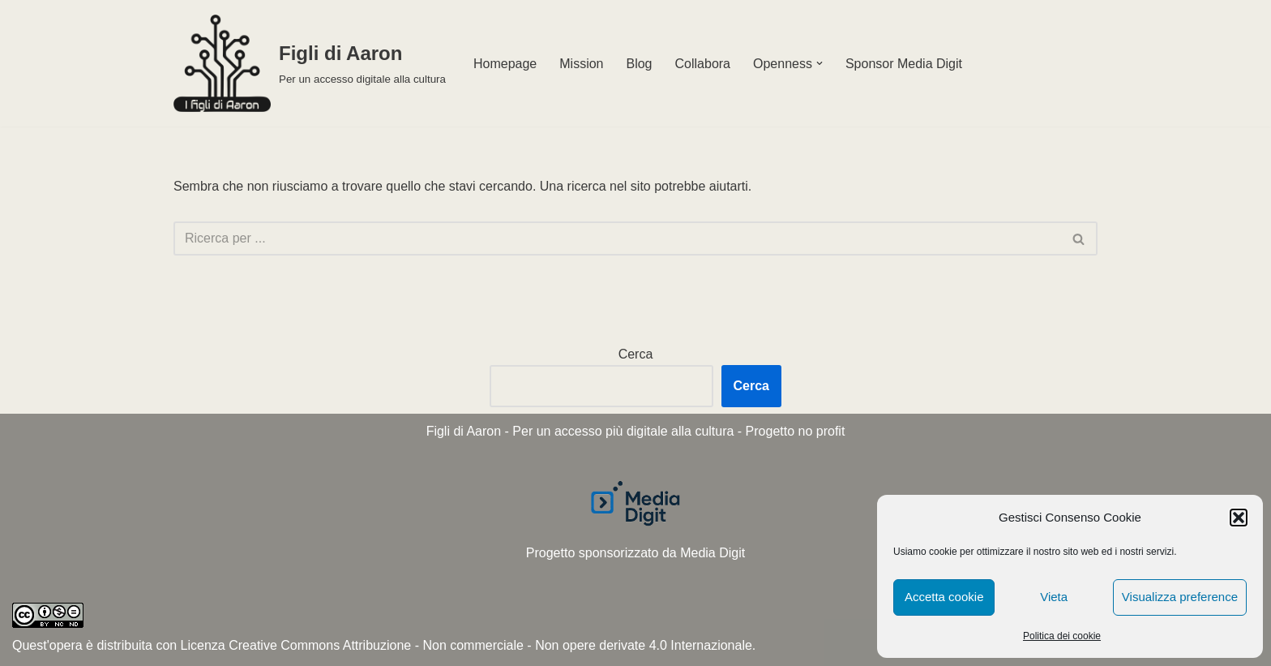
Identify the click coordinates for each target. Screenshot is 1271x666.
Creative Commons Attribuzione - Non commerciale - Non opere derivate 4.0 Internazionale (490, 645)
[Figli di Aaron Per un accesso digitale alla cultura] (309, 63)
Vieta (1054, 597)
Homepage (505, 64)
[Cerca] (617, 238)
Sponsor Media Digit (903, 64)
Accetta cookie (944, 597)
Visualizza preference (1180, 597)
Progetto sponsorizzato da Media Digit (635, 553)
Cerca (635, 354)
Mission (581, 64)
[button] (1238, 517)
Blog (639, 64)
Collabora (702, 64)
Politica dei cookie (1062, 636)
